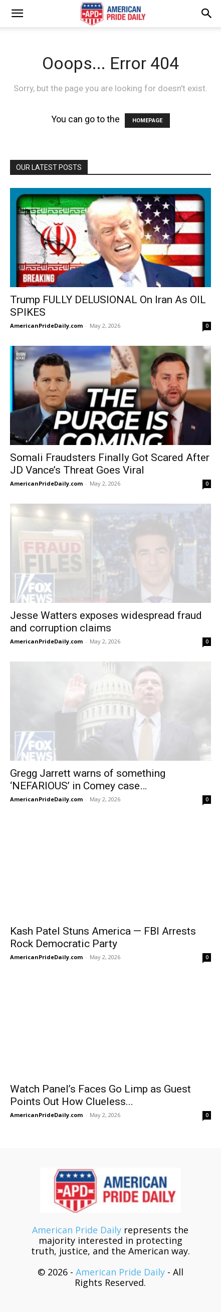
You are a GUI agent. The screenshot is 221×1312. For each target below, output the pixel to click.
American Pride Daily (76, 1230)
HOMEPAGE (147, 120)
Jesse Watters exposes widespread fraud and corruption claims (106, 621)
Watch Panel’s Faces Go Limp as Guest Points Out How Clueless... (100, 1095)
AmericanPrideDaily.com (46, 325)
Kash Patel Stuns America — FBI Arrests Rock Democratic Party (103, 937)
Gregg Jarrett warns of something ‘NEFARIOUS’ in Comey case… (87, 779)
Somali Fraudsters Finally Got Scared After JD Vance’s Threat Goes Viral (109, 464)
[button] (17, 13)
